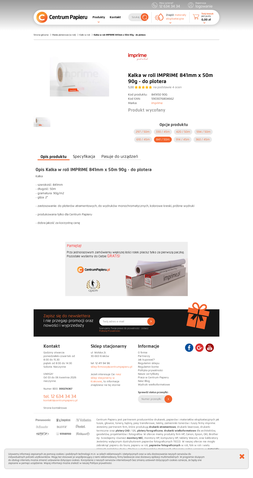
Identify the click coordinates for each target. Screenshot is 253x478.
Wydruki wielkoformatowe (154, 384)
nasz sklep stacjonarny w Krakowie (106, 378)
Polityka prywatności (150, 370)
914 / (182, 139)
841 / (163, 139)
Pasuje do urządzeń (119, 156)
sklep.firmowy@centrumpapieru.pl (111, 366)
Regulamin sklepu (149, 363)
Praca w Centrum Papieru (153, 377)
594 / (203, 131)
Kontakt (115, 17)
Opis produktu (54, 156)
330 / (163, 131)
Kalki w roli (84, 34)
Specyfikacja (84, 156)
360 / (203, 139)
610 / (143, 139)
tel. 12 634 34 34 (59, 396)
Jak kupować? (146, 359)
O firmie (142, 352)
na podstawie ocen (167, 87)
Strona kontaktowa (55, 408)
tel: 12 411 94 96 (100, 363)
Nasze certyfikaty (148, 374)
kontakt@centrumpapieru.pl (60, 400)
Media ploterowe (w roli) (64, 34)
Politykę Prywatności (109, 330)
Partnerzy (144, 356)
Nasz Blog (144, 381)
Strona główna (41, 34)
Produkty (99, 17)
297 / (143, 131)
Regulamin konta (148, 366)
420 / (183, 131)
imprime (157, 103)
